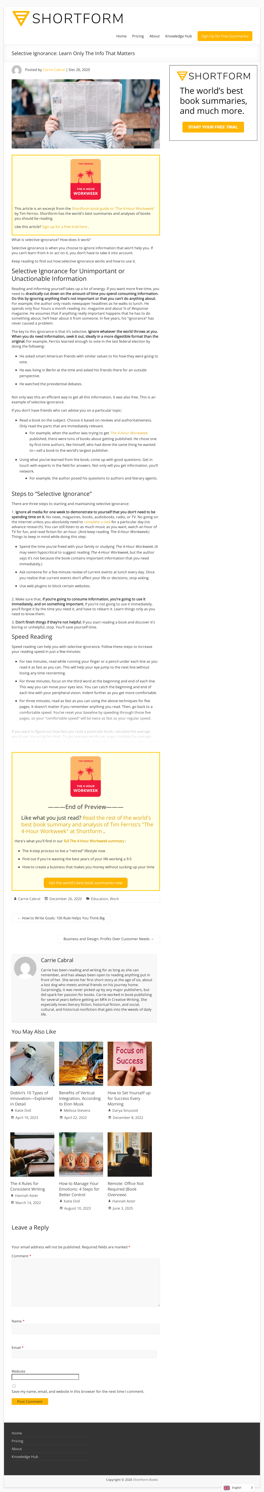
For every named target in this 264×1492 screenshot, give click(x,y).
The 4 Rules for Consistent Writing (27, 1184)
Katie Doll (23, 1108)
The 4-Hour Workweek (128, 432)
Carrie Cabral (54, 69)
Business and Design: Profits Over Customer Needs (109, 937)
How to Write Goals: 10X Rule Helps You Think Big (61, 916)
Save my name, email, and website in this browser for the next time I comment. (78, 1389)
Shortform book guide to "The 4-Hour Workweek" (113, 208)
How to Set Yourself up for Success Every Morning (129, 1096)
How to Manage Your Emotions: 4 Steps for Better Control (79, 1187)
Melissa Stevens (77, 1108)
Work (114, 896)
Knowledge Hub (178, 36)
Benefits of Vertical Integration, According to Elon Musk (80, 1096)
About (154, 36)
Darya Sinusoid (125, 1108)
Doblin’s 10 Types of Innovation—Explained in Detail (31, 1096)
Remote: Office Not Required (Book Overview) (126, 1187)
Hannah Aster (26, 1193)
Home (121, 36)
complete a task (97, 521)
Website (18, 1369)
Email (18, 1345)
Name (18, 1319)
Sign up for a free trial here (65, 226)
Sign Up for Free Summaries (225, 36)
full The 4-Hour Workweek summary (94, 840)
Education (99, 896)
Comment (21, 1254)
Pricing (138, 36)
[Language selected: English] (238, 1487)
